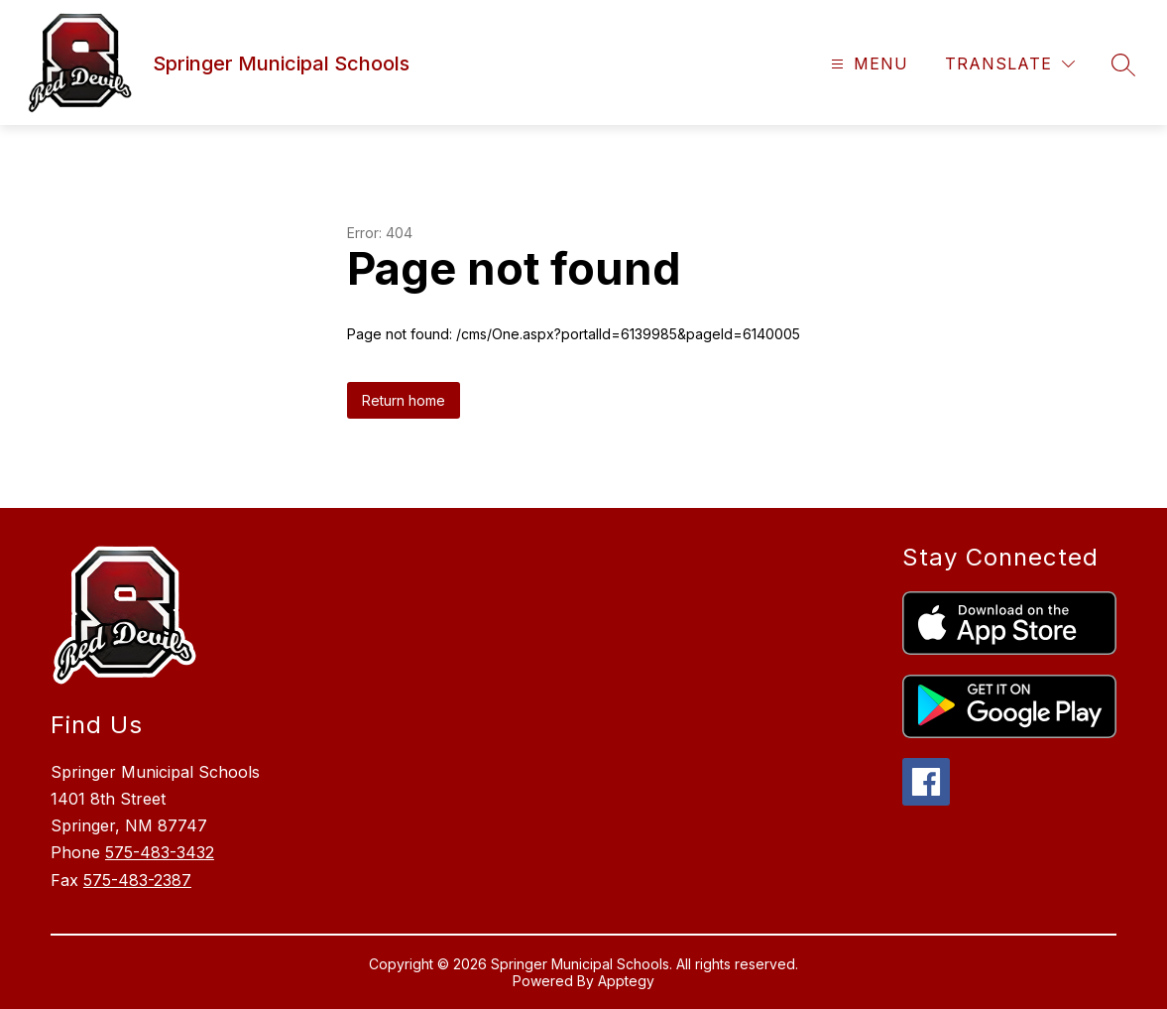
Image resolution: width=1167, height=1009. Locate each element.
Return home (403, 400)
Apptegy (626, 980)
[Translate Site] (1010, 64)
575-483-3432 (159, 852)
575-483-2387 (137, 880)
